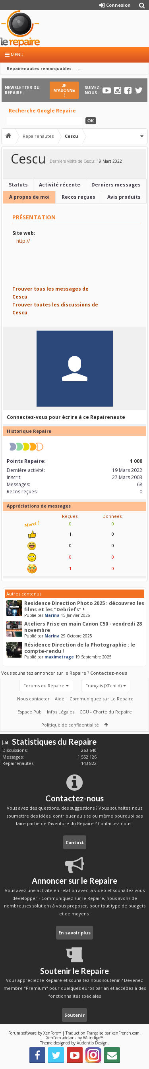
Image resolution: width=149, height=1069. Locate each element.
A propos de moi (29, 197)
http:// (23, 241)
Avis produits (124, 197)
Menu (14, 54)
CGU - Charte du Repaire (105, 712)
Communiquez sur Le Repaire (102, 699)
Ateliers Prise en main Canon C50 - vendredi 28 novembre (83, 626)
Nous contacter (33, 699)
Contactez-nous (108, 673)
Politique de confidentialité (70, 725)
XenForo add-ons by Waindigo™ (74, 1037)
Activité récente (59, 184)
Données (112, 516)
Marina (52, 615)
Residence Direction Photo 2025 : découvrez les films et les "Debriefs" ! (84, 606)
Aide (59, 699)
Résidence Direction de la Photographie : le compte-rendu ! (79, 647)
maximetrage (59, 657)
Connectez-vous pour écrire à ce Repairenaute (66, 417)
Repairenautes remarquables (39, 68)
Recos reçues (78, 197)
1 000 (136, 461)
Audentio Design (92, 1043)
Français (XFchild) (103, 686)
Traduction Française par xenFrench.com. (103, 1033)
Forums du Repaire (43, 686)
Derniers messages (116, 184)
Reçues (69, 516)
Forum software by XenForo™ (35, 1033)
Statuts (18, 184)
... (79, 68)
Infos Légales (60, 712)
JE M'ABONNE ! (64, 90)
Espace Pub (29, 712)
